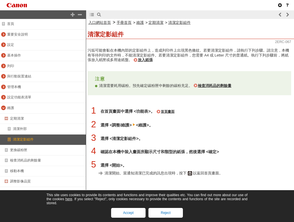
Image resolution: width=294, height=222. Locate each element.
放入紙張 (145, 60)
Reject (166, 213)
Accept (128, 213)
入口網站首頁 (99, 22)
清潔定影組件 (179, 22)
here (68, 199)
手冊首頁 (124, 22)
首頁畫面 (168, 111)
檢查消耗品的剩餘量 (214, 85)
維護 (140, 22)
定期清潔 (155, 22)
